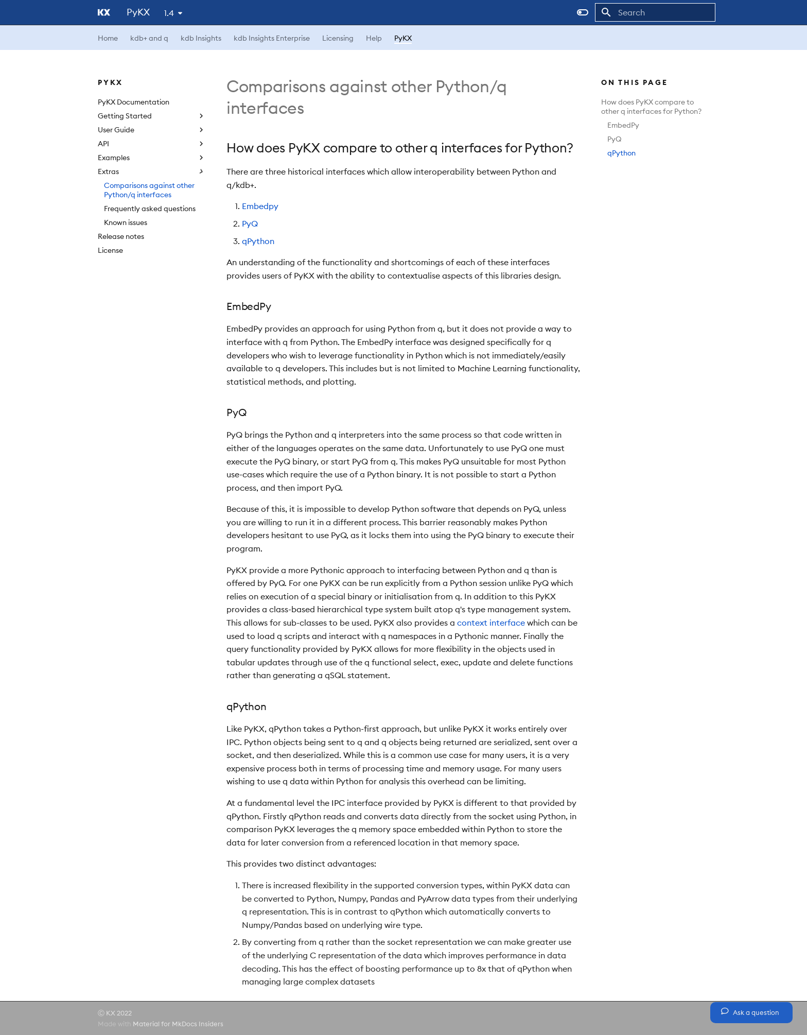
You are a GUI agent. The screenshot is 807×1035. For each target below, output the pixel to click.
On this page (634, 82)
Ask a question (750, 1011)
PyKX (403, 38)
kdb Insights (201, 38)
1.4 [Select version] (169, 13)
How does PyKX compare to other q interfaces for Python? (651, 106)
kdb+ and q (149, 38)
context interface (491, 622)
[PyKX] (104, 12)
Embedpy (260, 206)
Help (374, 38)
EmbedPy (623, 125)
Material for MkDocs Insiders (178, 1024)
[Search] (655, 12)
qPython (621, 153)
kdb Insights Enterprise (272, 38)
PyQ (614, 139)
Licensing (338, 38)
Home (108, 38)
